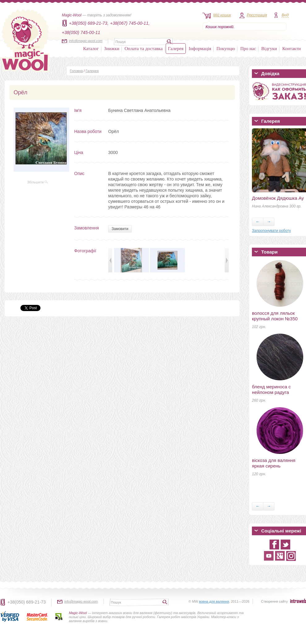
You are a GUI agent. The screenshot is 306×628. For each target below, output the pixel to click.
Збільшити (37, 182)
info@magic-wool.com (85, 41)
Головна (76, 71)
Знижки (111, 48)
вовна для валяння (214, 601)
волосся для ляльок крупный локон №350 (275, 315)
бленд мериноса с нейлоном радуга (271, 389)
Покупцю (225, 48)
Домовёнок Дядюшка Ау (278, 198)
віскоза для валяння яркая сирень (273, 463)
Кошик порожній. (220, 27)
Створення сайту (274, 601)
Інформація (200, 48)
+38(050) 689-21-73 (26, 602)
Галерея (175, 48)
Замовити (120, 229)
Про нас (248, 48)
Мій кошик (222, 15)
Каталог (91, 48)
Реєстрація (257, 15)
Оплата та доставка (144, 48)
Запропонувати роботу (271, 231)
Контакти (291, 48)
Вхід (285, 15)
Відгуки (269, 48)
